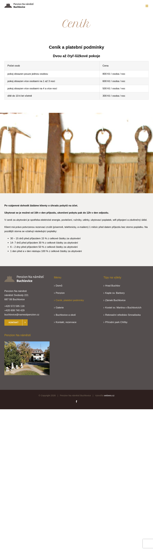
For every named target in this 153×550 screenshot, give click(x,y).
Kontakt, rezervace (66, 322)
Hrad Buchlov (112, 285)
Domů (59, 285)
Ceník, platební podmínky (70, 300)
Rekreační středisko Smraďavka (123, 315)
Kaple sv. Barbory (115, 293)
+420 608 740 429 (14, 310)
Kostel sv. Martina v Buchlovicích (123, 307)
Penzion (60, 293)
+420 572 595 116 (14, 306)
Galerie (60, 307)
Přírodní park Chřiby (116, 322)
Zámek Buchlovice (115, 300)
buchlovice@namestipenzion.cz (21, 314)
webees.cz (109, 395)
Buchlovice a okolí (66, 315)
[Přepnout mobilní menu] (147, 5)
